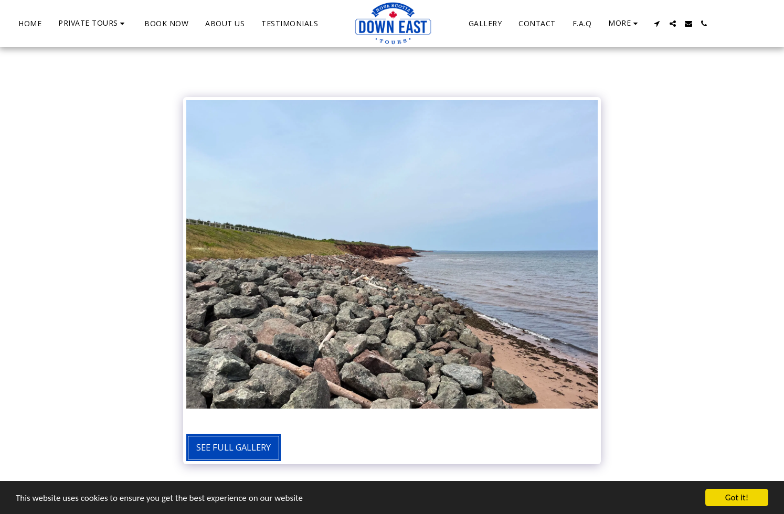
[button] (92, 23)
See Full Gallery (233, 447)
